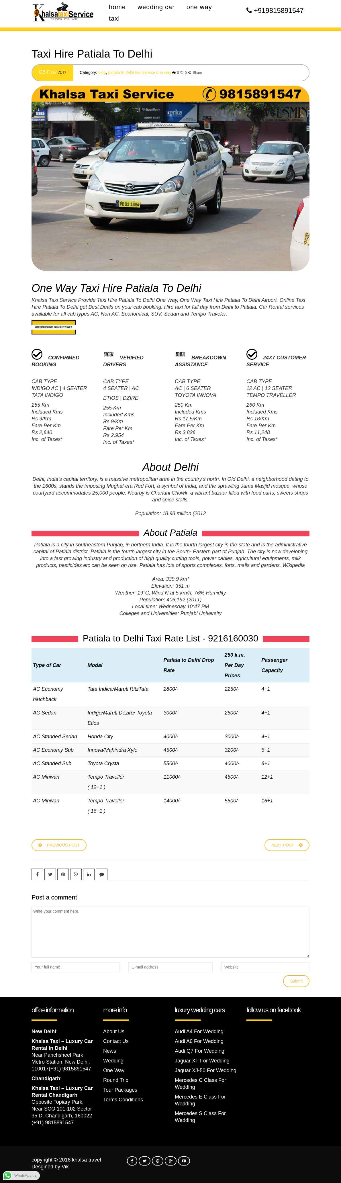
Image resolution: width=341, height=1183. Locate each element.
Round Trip (115, 1080)
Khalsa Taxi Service (54, 300)
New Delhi (44, 1031)
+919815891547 (279, 10)
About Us (113, 1031)
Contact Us (116, 1041)
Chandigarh (46, 1078)
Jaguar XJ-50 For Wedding (205, 1070)
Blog (102, 72)
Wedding (113, 1061)
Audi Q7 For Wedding (199, 1051)
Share (195, 73)
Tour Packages (120, 1090)
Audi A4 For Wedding (199, 1031)
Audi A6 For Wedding (199, 1041)
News (109, 1051)
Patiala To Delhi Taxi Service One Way (139, 72)
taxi (179, 307)
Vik (65, 1167)
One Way (113, 1070)
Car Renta (271, 307)
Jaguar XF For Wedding (202, 1061)
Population (147, 513)
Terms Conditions (123, 1100)
